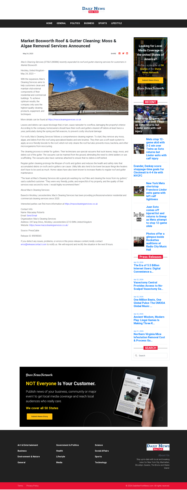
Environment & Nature (29, 456)
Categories (132, 23)
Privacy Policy (33, 486)
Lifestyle (116, 23)
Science (99, 445)
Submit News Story (150, 80)
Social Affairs (102, 450)
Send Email (32, 215)
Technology (101, 462)
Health (59, 450)
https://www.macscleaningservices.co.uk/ (48, 225)
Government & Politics (67, 445)
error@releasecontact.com (33, 244)
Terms (20, 486)
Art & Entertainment (28, 445)
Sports (102, 23)
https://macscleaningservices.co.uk (64, 119)
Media (59, 462)
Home (50, 23)
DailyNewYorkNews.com (143, 486)
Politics (75, 23)
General (61, 23)
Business (89, 23)
